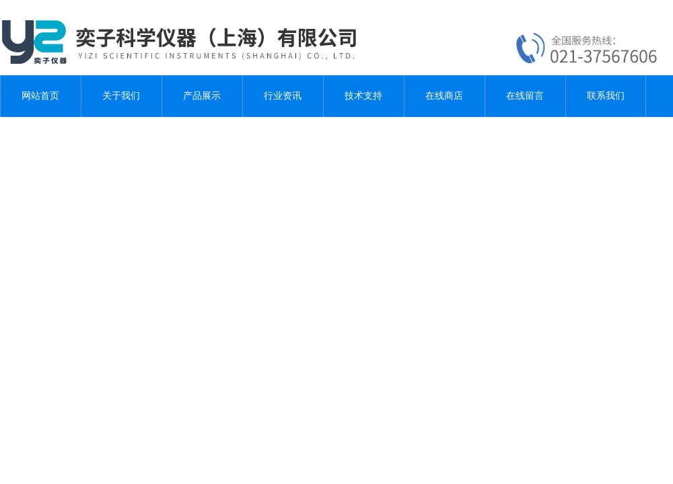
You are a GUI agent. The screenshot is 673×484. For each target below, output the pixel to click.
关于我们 (121, 96)
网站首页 (40, 96)
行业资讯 (283, 96)
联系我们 (606, 96)
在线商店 (444, 96)
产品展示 (202, 96)
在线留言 (525, 96)
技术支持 (363, 96)
